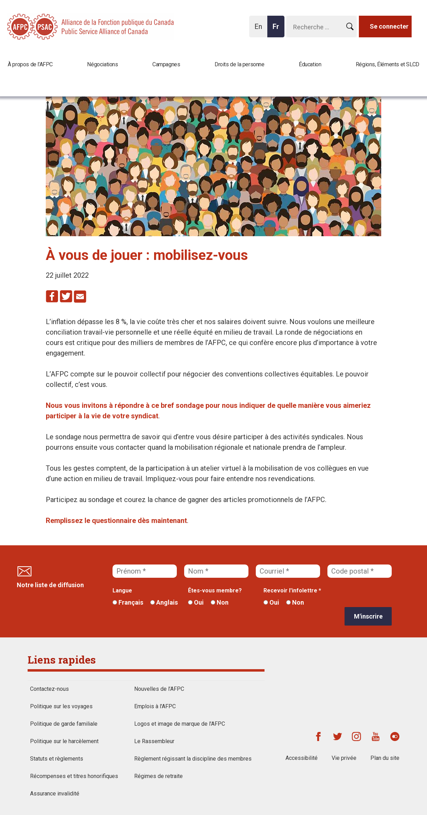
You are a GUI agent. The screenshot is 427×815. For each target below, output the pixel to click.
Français (128, 602)
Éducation (310, 64)
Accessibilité (301, 758)
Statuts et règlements (56, 758)
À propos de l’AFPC (30, 64)
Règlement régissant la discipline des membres (193, 758)
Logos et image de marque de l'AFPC (179, 723)
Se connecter (389, 26)
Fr (278, 29)
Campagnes (166, 64)
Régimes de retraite (158, 776)
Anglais (164, 602)
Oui (196, 602)
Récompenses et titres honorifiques (74, 776)
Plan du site (384, 758)
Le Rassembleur (154, 741)
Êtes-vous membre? (215, 590)
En (260, 29)
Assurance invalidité (54, 793)
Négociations (102, 64)
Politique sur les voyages (61, 706)
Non (220, 602)
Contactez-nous (49, 689)
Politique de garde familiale (63, 723)
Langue (122, 590)
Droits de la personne (240, 64)
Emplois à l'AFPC (155, 706)
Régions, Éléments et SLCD (387, 64)
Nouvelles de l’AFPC (159, 689)
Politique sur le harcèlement (64, 741)
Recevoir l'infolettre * (292, 590)
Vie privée (344, 758)
